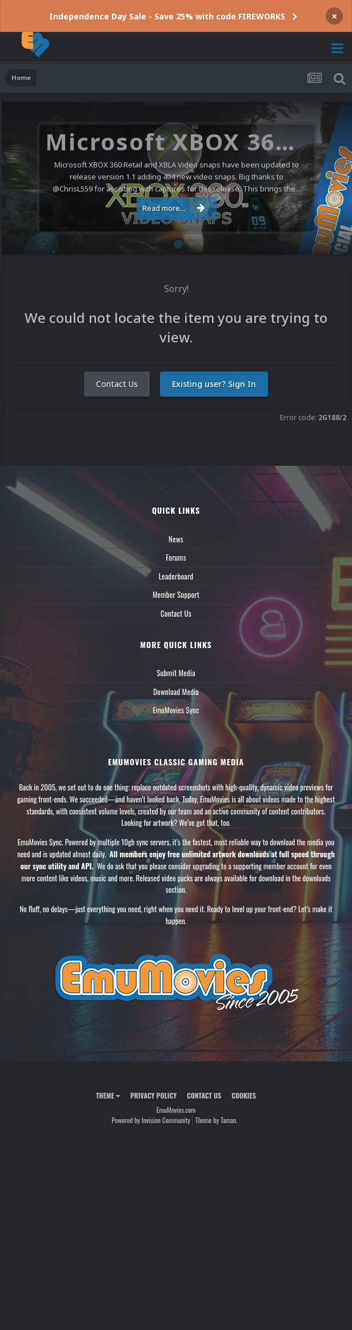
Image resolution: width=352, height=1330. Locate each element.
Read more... (173, 208)
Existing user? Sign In (214, 383)
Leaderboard (176, 576)
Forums (176, 557)
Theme (108, 1095)
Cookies (243, 1095)
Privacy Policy (153, 1095)
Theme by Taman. (216, 1120)
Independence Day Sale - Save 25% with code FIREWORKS (167, 16)
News (176, 539)
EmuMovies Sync (176, 710)
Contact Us (117, 383)
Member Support (176, 594)
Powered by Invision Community (150, 1120)
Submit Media (176, 672)
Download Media (176, 691)
